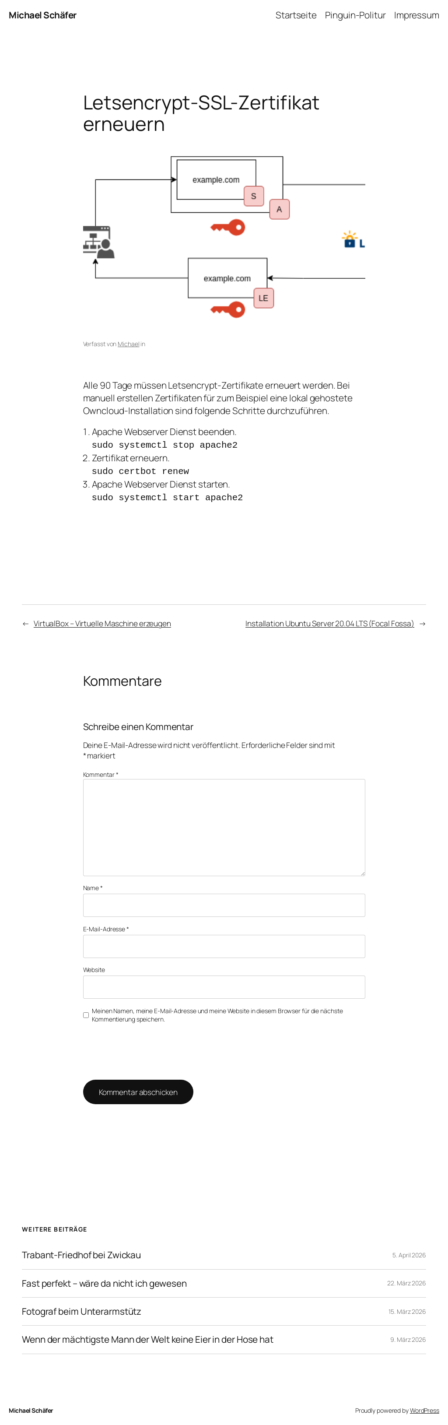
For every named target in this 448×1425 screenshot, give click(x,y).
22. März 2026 (406, 1280)
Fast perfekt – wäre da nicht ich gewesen (104, 1281)
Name (93, 885)
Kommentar (101, 772)
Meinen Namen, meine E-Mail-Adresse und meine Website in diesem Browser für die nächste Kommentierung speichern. (217, 1012)
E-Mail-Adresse (106, 926)
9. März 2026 (408, 1337)
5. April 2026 (409, 1252)
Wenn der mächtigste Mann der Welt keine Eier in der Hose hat (147, 1337)
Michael (128, 344)
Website (94, 967)
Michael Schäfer (43, 15)
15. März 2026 (407, 1309)
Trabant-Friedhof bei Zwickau (81, 1252)
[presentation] (142, 1047)
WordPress (424, 1408)
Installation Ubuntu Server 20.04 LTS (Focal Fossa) (329, 620)
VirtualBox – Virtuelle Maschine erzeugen (102, 620)
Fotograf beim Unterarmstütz (81, 1309)
